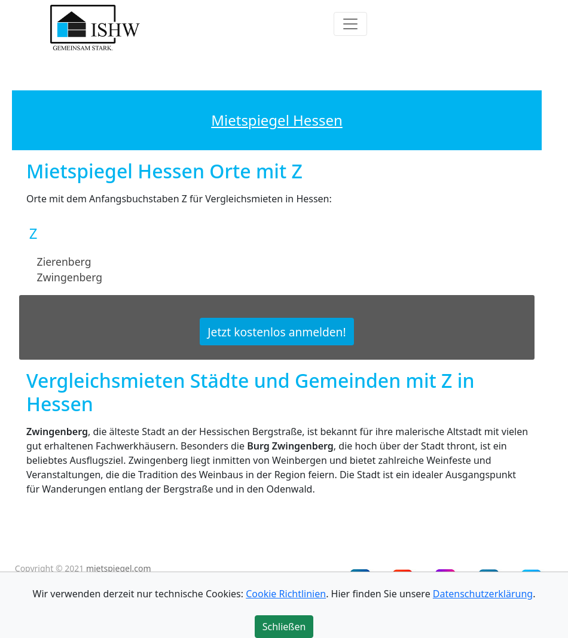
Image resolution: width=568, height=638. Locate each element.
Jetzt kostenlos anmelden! (276, 332)
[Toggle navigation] (350, 24)
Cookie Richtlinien (286, 593)
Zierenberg (64, 261)
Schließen (284, 626)
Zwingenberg (70, 277)
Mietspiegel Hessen (277, 120)
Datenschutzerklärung (483, 593)
